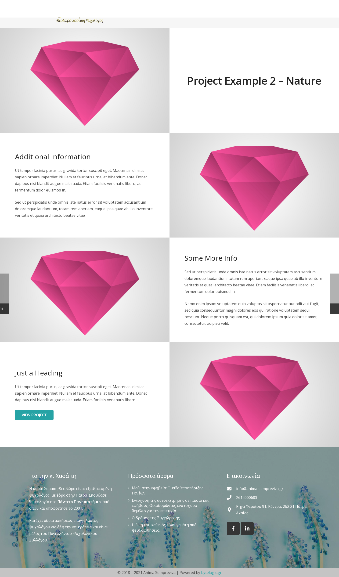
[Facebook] (233, 528)
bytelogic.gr (211, 572)
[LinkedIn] (247, 528)
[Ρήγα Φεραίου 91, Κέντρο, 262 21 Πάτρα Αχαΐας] (231, 509)
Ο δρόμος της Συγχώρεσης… (157, 517)
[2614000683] (231, 497)
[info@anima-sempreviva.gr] (231, 488)
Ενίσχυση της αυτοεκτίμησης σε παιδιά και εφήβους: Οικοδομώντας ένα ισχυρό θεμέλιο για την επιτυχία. (170, 505)
